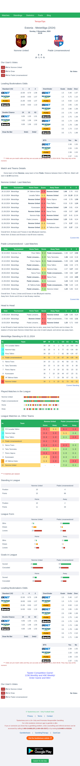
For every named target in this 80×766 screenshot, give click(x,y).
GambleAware (25, 733)
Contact (50, 716)
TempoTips (40, 21)
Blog (49, 15)
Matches (5, 15)
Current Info (74, 238)
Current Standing (72, 385)
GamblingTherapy (41, 733)
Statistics (30, 15)
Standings (17, 15)
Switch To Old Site (40, 761)
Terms (40, 716)
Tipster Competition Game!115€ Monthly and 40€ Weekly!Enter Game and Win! (40, 675)
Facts (40, 15)
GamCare (56, 733)
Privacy (30, 716)
